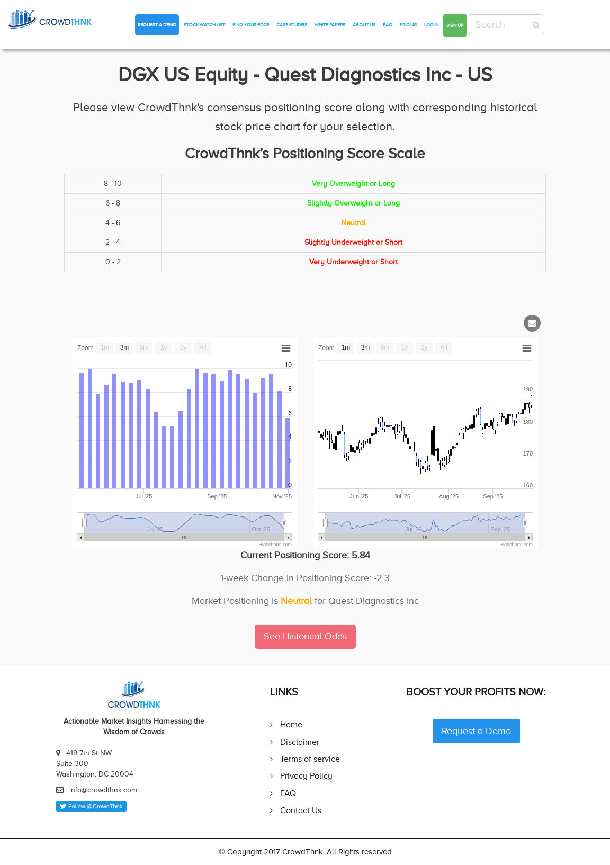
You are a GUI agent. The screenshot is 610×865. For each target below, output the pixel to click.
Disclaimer (299, 741)
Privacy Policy (306, 775)
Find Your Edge (250, 25)
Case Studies (291, 25)
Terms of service (310, 758)
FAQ (387, 25)
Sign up (454, 25)
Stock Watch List (204, 25)
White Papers (330, 25)
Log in (431, 25)
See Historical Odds (305, 636)
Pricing (408, 25)
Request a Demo (157, 25)
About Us (364, 25)
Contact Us (300, 810)
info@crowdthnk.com (103, 790)
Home (291, 724)
